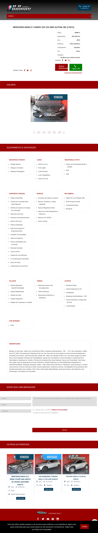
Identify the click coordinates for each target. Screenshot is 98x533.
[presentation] (49, 420)
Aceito (84, 526)
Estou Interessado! (63, 67)
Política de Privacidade (60, 410)
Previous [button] (5, 130)
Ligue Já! (84, 7)
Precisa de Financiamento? (73, 72)
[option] (49, 108)
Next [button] (89, 130)
